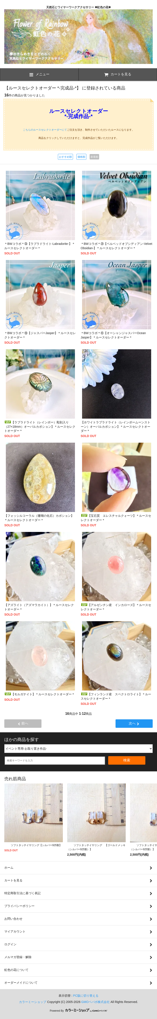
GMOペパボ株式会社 (95, 1002)
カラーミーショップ (32, 1002)
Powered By (78, 1010)
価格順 (81, 156)
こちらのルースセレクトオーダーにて (45, 129)
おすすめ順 (65, 156)
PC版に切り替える (85, 995)
